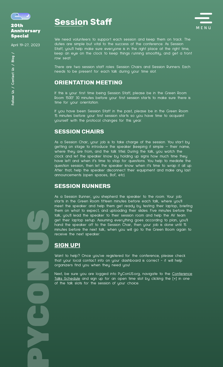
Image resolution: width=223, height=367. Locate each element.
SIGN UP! (67, 245)
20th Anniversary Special (26, 31)
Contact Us (13, 76)
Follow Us (13, 97)
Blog (13, 59)
